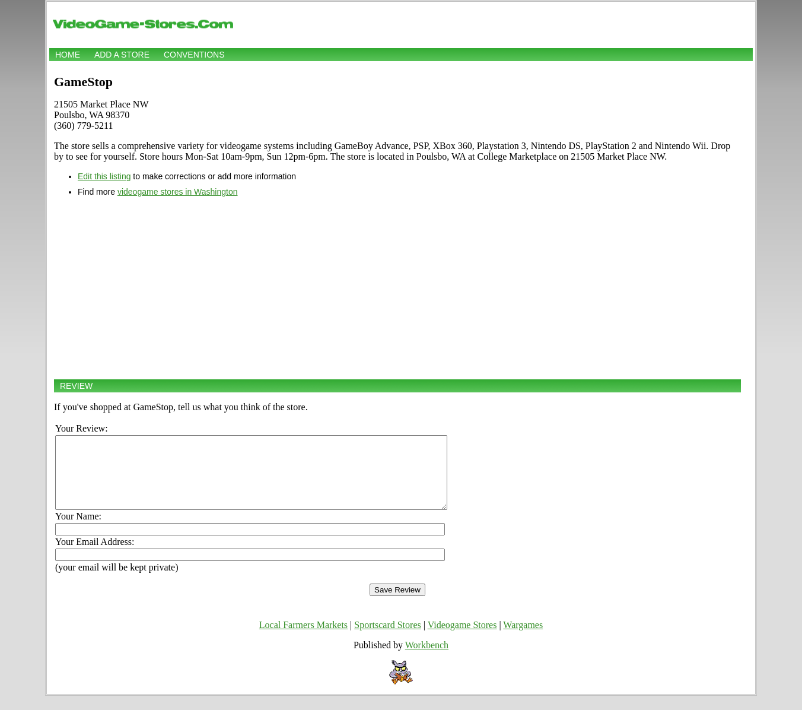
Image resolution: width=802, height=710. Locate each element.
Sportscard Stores (387, 639)
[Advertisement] (397, 288)
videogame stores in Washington (177, 191)
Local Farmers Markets (303, 639)
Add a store (121, 54)
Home (67, 54)
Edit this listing (104, 176)
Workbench (426, 659)
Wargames (523, 639)
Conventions (194, 54)
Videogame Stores (462, 639)
